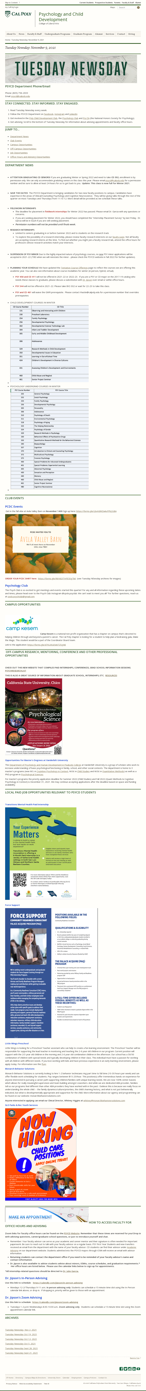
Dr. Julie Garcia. (71, 1271)
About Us (11, 34)
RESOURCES (111, 675)
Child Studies (83, 771)
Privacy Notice (11, 1384)
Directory (19, 1378)
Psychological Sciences (32, 774)
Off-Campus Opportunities (23, 148)
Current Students (87, 2)
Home (7, 40)
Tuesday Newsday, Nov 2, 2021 (21, 1329)
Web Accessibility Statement (30, 1384)
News (21, 34)
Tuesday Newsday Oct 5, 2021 (20, 1343)
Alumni (138, 2)
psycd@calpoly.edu (20, 96)
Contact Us (102, 1378)
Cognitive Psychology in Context (52, 771)
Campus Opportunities (21, 144)
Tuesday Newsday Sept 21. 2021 (21, 1352)
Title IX (46, 1384)
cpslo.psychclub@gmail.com (21, 596)
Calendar (66, 1378)
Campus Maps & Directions (35, 1378)
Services (110, 34)
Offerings (83, 267)
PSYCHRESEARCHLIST (15, 670)
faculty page (118, 236)
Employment (77, 1378)
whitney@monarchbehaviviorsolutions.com (104, 1100)
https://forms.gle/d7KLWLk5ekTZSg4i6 (46, 644)
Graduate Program (82, 34)
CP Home (9, 1378)
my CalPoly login (11, 7)
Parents (117, 2)
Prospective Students (104, 2)
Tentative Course (70, 267)
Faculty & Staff (128, 2)
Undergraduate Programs (57, 34)
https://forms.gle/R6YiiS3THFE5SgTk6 (57, 578)
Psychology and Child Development (61, 16)
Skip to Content (11, 2)
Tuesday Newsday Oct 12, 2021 (21, 1339)
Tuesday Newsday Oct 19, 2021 (21, 1334)
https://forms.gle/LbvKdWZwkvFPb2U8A (96, 511)
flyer (44, 1064)
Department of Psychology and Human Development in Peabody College (45, 764)
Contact (121, 34)
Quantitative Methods (113, 771)
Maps (112, 7)
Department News (19, 136)
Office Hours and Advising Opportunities (30, 156)
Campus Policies (90, 1378)
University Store (54, 1378)
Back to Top (134, 1358)
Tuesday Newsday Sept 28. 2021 (21, 1348)
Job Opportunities (19, 152)
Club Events (16, 140)
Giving (131, 34)
